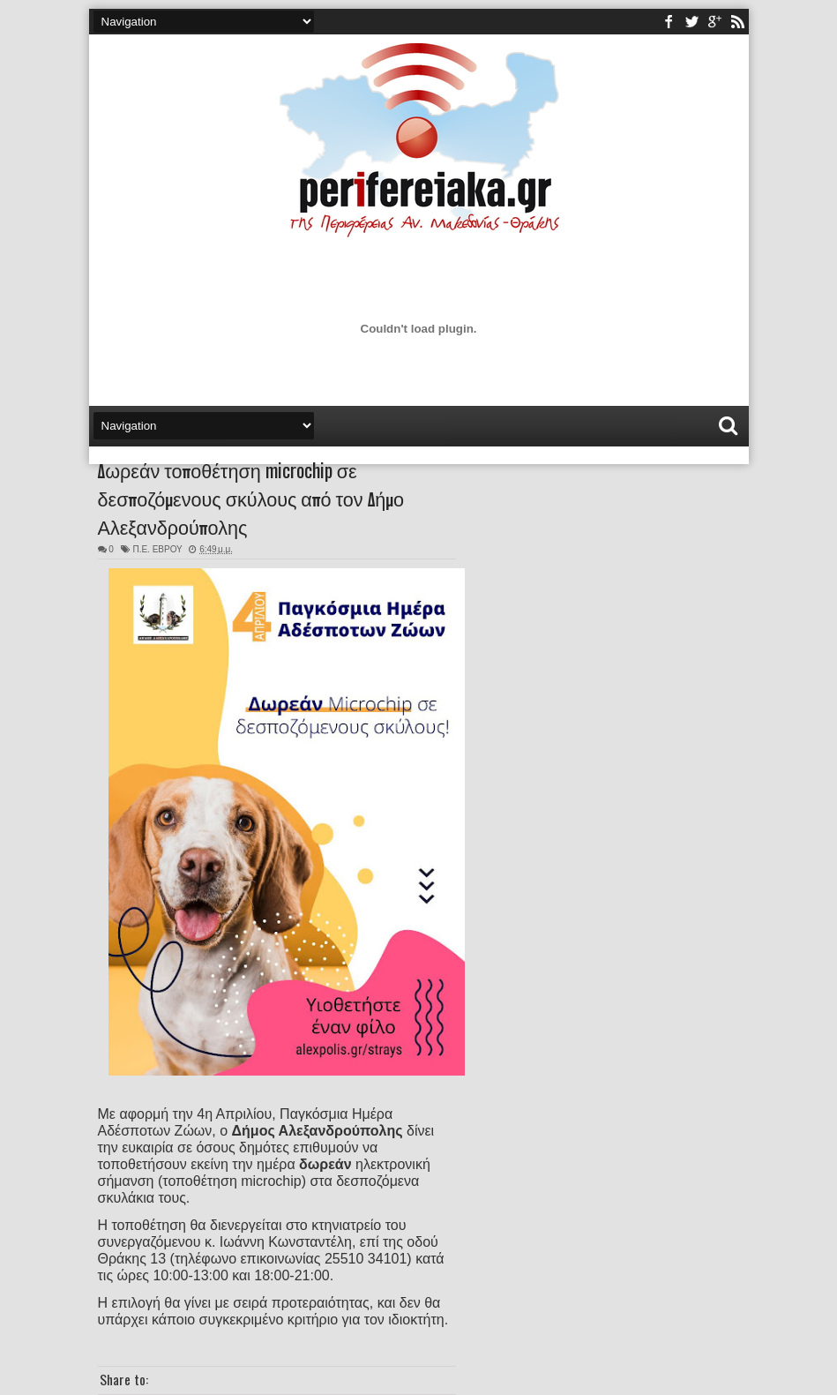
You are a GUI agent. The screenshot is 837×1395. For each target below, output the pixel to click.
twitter (691, 21)
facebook (668, 21)
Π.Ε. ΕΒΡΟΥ (157, 549)
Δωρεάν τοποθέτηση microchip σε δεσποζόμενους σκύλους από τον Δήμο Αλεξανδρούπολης (251, 497)
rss (737, 21)
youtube (714, 21)
